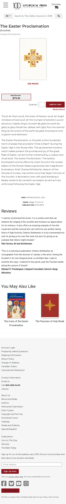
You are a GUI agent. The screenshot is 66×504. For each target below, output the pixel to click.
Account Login (8, 347)
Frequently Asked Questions (14, 351)
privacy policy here (16, 477)
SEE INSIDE (33, 84)
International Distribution (13, 370)
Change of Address (10, 362)
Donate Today (10, 490)
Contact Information (11, 377)
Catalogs (5, 421)
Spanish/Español (9, 429)
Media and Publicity (10, 425)
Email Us (5, 381)
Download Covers (9, 418)
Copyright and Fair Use (12, 414)
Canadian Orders (9, 366)
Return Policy (7, 359)
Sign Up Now (10, 471)
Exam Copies (7, 410)
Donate (56, 4)
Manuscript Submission (12, 406)
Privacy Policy (42, 497)
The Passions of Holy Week (50, 321)
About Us (5, 395)
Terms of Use (53, 497)
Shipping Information (11, 355)
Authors (5, 403)
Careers (4, 389)
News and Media (9, 399)
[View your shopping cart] (56, 7)
